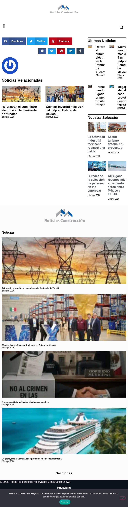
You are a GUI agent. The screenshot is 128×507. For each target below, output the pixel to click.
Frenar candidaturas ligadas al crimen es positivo (25, 402)
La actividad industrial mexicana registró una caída (96, 144)
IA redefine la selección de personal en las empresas (96, 183)
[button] (4, 26)
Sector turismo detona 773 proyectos (116, 142)
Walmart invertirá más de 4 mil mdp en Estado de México (65, 110)
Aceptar (65, 502)
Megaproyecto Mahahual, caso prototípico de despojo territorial (32, 459)
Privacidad (64, 487)
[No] (123, 497)
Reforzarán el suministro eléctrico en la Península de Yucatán (19, 110)
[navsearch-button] (120, 28)
